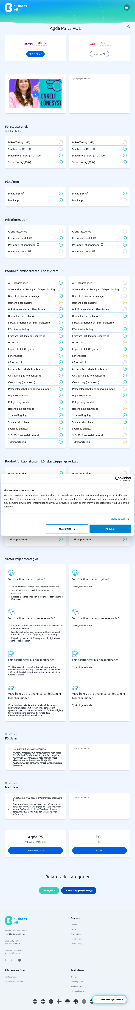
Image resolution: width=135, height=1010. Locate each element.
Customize (67, 528)
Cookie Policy (76, 943)
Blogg (73, 976)
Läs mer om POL (99, 54)
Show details (118, 518)
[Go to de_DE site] (67, 1001)
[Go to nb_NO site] (51, 1001)
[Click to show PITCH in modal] (35, 93)
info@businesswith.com (15, 934)
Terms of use (76, 938)
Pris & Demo (35, 54)
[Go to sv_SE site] (35, 1001)
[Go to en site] (84, 1001)
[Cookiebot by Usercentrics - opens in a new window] (117, 478)
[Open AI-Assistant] (109, 999)
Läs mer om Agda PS (35, 850)
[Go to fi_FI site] (59, 1001)
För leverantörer (12, 976)
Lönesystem (49, 890)
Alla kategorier (77, 986)
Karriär (74, 929)
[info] (128, 26)
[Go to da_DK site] (43, 1001)
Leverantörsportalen (14, 981)
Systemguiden (77, 981)
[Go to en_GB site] (75, 1001)
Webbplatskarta (77, 991)
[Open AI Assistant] (20, 960)
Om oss (74, 924)
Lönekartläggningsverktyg (79, 890)
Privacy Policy (76, 934)
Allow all (110, 528)
